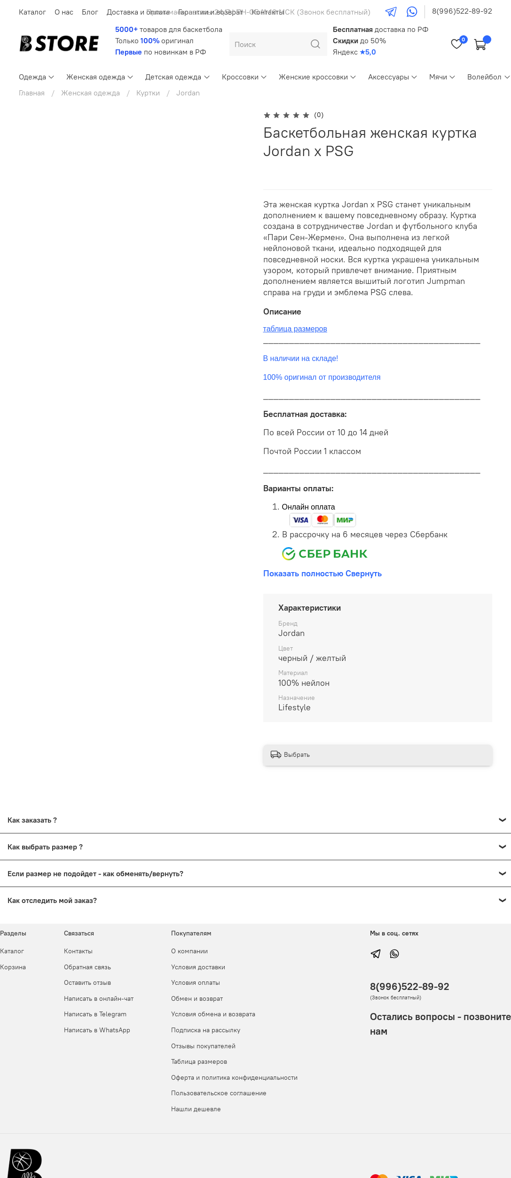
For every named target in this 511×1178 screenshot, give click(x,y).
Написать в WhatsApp (97, 1030)
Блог (90, 11)
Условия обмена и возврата (213, 1014)
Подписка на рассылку (205, 1030)
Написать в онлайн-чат (99, 998)
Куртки (148, 92)
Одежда (37, 76)
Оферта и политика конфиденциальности (234, 1077)
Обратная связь (87, 967)
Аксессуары (393, 76)
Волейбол (489, 76)
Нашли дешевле (196, 1109)
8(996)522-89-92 (462, 11)
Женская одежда (100, 76)
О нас (64, 11)
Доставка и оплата (138, 11)
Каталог (32, 11)
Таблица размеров (199, 1061)
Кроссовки (244, 76)
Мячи (442, 76)
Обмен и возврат (197, 998)
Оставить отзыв (87, 982)
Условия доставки (198, 967)
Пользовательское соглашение (219, 1093)
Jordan (188, 92)
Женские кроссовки (318, 76)
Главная (32, 92)
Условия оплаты (195, 982)
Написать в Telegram (95, 1014)
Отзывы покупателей (203, 1046)
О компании (189, 951)
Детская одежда (177, 76)
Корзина (13, 967)
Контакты (78, 951)
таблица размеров (295, 329)
